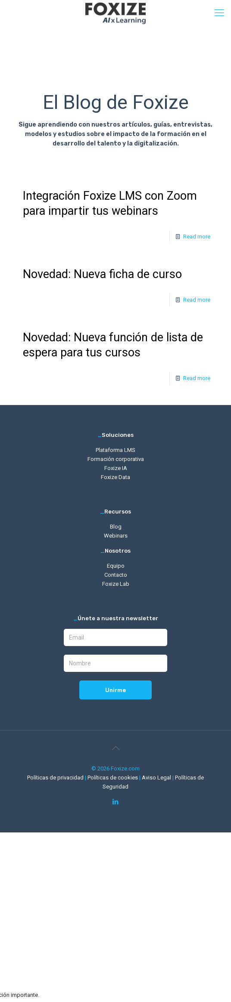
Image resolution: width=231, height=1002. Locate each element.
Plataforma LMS (115, 450)
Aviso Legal (157, 777)
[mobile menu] (219, 13)
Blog (116, 526)
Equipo (116, 566)
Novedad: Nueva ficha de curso (102, 274)
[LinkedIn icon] (115, 802)
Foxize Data (115, 477)
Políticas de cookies (113, 777)
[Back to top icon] (115, 748)
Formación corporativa (115, 459)
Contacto (115, 575)
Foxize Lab (115, 584)
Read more (196, 236)
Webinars (116, 535)
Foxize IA (115, 468)
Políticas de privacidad (56, 777)
